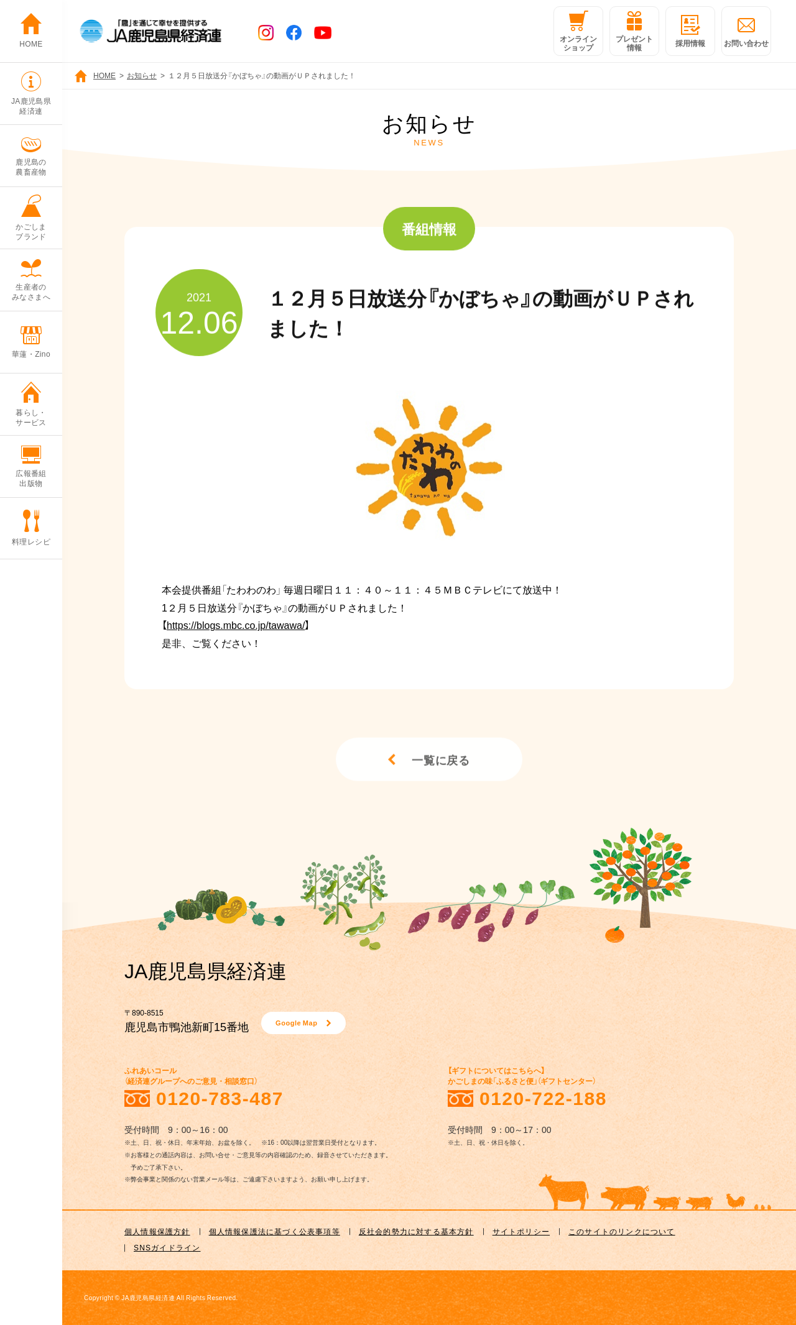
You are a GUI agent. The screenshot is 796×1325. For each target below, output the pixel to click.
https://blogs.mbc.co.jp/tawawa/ (236, 624)
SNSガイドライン (167, 1247)
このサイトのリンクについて (621, 1231)
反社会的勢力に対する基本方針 (416, 1231)
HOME (104, 75)
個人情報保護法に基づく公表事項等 (274, 1231)
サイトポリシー (521, 1231)
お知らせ (142, 75)
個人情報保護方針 (157, 1231)
